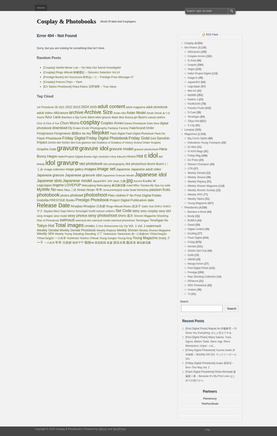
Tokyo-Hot (193, 121)
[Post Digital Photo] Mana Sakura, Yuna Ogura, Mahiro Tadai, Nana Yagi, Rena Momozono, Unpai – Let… (208, 341)
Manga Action (195, 263)
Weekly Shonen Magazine (203, 185)
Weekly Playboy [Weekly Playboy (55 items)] (106, 230)
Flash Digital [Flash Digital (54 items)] (117, 133)
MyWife (192, 95)
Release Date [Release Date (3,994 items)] (53, 205)
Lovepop (189, 129)
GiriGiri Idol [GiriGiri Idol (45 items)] (54, 142)
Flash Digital (195, 237)
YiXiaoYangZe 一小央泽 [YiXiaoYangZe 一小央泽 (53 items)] (51, 238)
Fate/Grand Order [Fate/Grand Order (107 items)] (141, 128)
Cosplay (189, 43)
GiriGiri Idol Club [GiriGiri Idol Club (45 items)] (71, 142)
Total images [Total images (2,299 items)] (69, 225)
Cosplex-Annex (196, 56)
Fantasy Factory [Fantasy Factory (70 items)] (118, 128)
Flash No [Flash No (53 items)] (159, 133)
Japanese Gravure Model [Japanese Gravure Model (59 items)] (118, 175)
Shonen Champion (198, 164)
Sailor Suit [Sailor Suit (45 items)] (148, 206)
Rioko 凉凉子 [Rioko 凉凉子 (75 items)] (132, 206)
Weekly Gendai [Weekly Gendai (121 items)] (48, 230)
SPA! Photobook (197, 285)
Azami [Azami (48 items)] (40, 117)
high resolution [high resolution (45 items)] (101, 156)
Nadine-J (193, 99)
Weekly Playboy (197, 181)
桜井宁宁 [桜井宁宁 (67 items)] (78, 242)
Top (208, 429)
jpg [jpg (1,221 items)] (129, 180)
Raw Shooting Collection (202, 276)
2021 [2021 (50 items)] (62, 107)
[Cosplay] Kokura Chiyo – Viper (62, 81)
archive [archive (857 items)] (76, 112)
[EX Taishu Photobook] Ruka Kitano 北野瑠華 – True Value (79, 86)
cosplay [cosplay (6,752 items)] (90, 122)
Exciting (192, 233)
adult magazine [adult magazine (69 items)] (136, 107)
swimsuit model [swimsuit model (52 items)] (101, 220)
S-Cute (192, 112)
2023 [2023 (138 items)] (76, 107)
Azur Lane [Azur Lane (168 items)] (53, 117)
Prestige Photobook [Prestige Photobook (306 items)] (92, 200)
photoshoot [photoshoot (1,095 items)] (95, 195)
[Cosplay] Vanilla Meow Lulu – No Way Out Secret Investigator (82, 67)
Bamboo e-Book (197, 211)
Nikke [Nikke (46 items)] (60, 190)
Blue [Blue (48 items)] (121, 117)
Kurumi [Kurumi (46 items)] (138, 181)
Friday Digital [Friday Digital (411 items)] (74, 138)
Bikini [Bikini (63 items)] (91, 117)
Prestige (192, 272)
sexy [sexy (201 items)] (136, 211)
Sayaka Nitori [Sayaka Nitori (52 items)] (52, 211)
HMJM (191, 259)
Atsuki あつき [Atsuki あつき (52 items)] (162, 113)
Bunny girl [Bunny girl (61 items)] (131, 117)
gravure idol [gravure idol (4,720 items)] (93, 148)
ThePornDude (210, 403)
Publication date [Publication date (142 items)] (142, 200)
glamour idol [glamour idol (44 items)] (89, 142)
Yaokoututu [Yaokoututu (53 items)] (109, 233)
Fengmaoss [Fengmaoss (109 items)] (45, 133)
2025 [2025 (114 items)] (93, 107)
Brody (191, 216)
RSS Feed (212, 34)
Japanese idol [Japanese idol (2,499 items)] (151, 174)
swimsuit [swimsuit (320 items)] (67, 220)
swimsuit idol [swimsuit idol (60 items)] (83, 220)
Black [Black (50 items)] (115, 117)
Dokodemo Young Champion (204, 142)
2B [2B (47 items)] (56, 107)
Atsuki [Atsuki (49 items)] (150, 113)
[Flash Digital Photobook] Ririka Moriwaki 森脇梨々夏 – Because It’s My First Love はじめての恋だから (210, 376)
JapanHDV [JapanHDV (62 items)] (99, 181)
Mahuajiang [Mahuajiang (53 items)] (89, 185)
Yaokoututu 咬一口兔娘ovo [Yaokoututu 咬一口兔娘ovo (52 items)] (133, 233)
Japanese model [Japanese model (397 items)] (77, 180)
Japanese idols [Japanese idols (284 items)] (49, 181)
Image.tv (193, 77)
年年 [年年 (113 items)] (58, 242)
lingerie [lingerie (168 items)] (58, 185)
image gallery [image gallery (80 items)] (75, 169)
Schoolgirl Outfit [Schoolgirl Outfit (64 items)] (85, 211)
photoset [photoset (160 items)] (76, 195)
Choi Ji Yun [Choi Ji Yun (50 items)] (52, 123)
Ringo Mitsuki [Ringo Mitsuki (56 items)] (114, 206)
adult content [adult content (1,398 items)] (111, 106)
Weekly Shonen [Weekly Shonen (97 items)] (127, 230)
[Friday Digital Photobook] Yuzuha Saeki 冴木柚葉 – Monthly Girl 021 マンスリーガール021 (211, 354)
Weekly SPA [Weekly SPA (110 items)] (45, 233)
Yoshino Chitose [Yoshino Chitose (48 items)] (89, 238)
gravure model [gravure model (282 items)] (121, 149)
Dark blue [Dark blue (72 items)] (153, 123)
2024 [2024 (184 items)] (85, 107)
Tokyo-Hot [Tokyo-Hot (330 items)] (45, 226)
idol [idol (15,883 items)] (153, 155)
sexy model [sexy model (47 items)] (60, 215)
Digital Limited (196, 229)
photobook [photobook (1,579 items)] (48, 195)
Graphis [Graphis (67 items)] (156, 142)
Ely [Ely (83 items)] (70, 128)
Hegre (191, 69)
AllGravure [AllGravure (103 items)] (60, 113)
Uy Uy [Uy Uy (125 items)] (123, 226)
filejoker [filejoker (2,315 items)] (100, 133)
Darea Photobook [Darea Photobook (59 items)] (135, 123)
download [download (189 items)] (59, 128)
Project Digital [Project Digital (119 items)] (120, 200)
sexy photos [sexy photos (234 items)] (77, 216)
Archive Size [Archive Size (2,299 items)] (98, 112)
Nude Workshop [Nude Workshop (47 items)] (139, 190)
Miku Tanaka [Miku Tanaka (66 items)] (142, 185)
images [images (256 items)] (90, 169)
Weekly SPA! (195, 194)
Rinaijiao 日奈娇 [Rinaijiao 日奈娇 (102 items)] (94, 206)
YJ (189, 293)
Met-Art (192, 90)
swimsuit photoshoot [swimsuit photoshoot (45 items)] (123, 220)
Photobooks (191, 207)
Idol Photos (190, 47)
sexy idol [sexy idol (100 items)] (165, 211)
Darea (191, 224)
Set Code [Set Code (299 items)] (124, 211)
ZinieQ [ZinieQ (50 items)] (162, 238)
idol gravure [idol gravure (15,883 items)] (62, 162)
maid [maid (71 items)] (129, 185)
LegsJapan (194, 86)
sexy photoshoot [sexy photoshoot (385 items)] (102, 215)
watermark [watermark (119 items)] (153, 226)
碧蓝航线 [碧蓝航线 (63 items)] (100, 242)
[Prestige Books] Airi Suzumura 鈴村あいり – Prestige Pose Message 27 (88, 77)
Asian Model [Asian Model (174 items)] (136, 113)
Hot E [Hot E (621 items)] (142, 156)
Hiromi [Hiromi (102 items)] (131, 156)
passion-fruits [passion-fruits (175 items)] (160, 190)
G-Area (192, 60)
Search (184, 301)
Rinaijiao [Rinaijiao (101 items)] (77, 206)
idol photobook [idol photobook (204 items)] (91, 164)
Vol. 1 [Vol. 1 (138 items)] (133, 226)
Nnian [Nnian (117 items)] (81, 190)
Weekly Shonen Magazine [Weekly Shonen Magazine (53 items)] (155, 230)
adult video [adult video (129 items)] (45, 113)
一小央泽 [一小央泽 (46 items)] (49, 242)
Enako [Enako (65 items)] (77, 128)
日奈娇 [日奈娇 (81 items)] (67, 242)
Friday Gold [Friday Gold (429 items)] (139, 138)
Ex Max (192, 147)
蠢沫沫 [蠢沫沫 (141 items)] (131, 242)
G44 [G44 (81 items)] (153, 138)
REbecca (193, 281)
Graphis (192, 64)
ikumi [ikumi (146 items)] (151, 164)
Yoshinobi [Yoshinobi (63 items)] (73, 238)
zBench (102, 429)
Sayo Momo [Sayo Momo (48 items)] (67, 211)
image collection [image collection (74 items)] (54, 169)
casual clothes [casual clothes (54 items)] (156, 117)
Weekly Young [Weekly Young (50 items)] (63, 233)
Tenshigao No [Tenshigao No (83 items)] (159, 220)
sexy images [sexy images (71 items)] (45, 215)
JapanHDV (194, 82)
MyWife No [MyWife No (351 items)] (46, 189)
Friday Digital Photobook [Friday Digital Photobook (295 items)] (107, 138)
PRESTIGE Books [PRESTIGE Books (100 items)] (62, 200)
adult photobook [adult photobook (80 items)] (156, 107)
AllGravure (194, 51)
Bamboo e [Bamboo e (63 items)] (67, 117)
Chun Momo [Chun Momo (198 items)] (69, 123)
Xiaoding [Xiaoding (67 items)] (78, 233)
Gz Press (193, 159)
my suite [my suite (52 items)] (165, 185)
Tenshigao (194, 116)
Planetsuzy (210, 398)
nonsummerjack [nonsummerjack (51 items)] (112, 190)
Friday (191, 242)
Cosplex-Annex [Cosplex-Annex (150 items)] (112, 123)
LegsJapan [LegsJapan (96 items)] (44, 185)
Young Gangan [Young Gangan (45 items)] (108, 238)
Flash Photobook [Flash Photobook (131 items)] (49, 138)
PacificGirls (194, 103)
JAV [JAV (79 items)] (109, 181)
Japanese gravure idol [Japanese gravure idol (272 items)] (83, 175)
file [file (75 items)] (84, 133)
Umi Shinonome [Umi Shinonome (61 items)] (108, 226)
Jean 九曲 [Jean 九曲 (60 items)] (119, 181)
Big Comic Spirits (197, 138)
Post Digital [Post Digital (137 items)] (142, 195)
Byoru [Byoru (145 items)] (142, 117)
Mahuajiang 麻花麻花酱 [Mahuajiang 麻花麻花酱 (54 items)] (111, 185)
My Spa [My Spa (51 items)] (154, 185)
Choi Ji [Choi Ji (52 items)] (41, 123)
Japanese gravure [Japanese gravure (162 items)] (50, 175)
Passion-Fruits (196, 108)
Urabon (192, 289)
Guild (191, 255)
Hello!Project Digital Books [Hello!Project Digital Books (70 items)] (75, 156)
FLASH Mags (195, 151)
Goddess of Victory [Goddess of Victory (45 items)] (122, 142)
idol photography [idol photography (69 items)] (114, 164)
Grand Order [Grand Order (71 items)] (142, 142)
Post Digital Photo (198, 268)
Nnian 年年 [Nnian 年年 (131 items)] (94, 190)
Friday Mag (194, 155)
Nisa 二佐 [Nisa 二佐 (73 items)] (70, 190)
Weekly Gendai (196, 172)
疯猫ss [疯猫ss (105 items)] (89, 242)
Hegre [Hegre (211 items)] (52, 156)
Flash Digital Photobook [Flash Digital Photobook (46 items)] (140, 133)
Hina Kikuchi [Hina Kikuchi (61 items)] (118, 156)
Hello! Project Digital (199, 73)
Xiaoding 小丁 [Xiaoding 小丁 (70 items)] (93, 233)
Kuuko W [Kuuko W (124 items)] (149, 181)
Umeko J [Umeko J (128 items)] (90, 226)
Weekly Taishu (196, 198)
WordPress (119, 429)
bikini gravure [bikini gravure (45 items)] (103, 117)
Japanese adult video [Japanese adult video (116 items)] (146, 169)
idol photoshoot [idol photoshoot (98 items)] (136, 164)
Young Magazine (197, 203)
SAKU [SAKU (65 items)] (158, 206)
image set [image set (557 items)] (106, 168)
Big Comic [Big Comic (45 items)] (81, 117)
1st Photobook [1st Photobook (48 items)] (45, 107)
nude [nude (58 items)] (126, 190)
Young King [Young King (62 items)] (125, 238)
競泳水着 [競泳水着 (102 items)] (119, 242)
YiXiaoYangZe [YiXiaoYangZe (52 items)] (158, 233)
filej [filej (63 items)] (89, 133)
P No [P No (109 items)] (130, 195)
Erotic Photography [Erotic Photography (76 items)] (94, 128)
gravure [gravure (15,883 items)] (67, 148)
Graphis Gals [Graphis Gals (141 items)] (46, 149)
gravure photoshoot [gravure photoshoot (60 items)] (146, 149)
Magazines (190, 134)
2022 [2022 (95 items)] (68, 107)
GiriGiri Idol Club (197, 250)
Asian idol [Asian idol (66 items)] (119, 113)
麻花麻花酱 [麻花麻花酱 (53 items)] (144, 242)
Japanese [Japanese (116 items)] (123, 169)
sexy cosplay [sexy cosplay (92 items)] (149, 211)
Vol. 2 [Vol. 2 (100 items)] (141, 226)
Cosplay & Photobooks (66, 21)
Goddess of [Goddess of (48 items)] (103, 142)
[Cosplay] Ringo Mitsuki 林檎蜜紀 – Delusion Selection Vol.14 (81, 72)
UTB (190, 168)
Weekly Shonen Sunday (201, 190)
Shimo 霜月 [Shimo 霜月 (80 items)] (125, 215)
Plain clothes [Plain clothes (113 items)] (117, 195)
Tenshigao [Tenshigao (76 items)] (142, 220)
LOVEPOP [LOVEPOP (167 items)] (73, 185)
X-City (191, 125)
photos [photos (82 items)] (64, 195)
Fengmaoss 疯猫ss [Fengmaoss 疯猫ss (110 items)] (67, 133)
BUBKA (192, 220)
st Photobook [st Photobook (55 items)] (51, 220)
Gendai (192, 246)
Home (41, 8)
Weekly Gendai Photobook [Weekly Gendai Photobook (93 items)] (78, 230)
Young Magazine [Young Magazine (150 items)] (145, 238)
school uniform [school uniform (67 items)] (105, 211)
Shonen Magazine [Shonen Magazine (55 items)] (145, 215)
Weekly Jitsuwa (196, 177)
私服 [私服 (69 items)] (110, 242)
